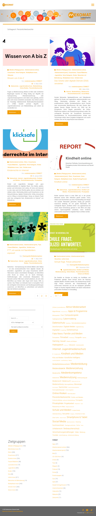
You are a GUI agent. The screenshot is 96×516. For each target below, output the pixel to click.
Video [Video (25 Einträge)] (77, 432)
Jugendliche (58, 75)
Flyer (39, 244)
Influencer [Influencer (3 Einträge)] (66, 345)
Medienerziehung (61, 272)
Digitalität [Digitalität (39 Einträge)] (56, 330)
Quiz (21, 167)
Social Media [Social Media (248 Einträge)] (59, 421)
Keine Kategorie (20, 72)
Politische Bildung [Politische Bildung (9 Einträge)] (57, 400)
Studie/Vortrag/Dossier (80, 179)
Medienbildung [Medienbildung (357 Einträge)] (79, 363)
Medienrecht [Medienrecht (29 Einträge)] (56, 381)
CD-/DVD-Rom (56, 456)
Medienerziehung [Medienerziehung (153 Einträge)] (74, 368)
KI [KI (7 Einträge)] (53, 354)
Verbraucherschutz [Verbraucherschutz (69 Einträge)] (71, 428)
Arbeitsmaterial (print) (61, 72)
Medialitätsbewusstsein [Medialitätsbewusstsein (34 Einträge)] (61, 364)
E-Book (54, 460)
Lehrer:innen (65, 259)
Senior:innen (11, 490)
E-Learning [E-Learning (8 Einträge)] (63, 330)
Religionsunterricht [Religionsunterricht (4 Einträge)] (70, 406)
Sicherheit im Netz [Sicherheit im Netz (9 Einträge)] (80, 414)
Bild (53, 453)
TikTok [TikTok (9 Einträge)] (78, 425)
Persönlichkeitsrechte (35, 88)
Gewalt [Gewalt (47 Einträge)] (63, 341)
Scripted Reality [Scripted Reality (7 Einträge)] (76, 410)
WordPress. (91, 512)
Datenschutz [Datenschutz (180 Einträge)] (58, 322)
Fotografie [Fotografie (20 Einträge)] (78, 337)
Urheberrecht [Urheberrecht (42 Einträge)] (57, 429)
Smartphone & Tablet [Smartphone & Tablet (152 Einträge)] (77, 417)
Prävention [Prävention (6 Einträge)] (77, 403)
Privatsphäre (38, 180)
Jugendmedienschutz (25, 86)
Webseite (10, 75)
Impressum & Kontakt (7, 511)
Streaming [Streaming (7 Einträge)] (78, 422)
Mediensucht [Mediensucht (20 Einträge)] (66, 381)
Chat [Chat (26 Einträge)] (62, 315)
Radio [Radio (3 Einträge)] (82, 403)
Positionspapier (57, 475)
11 (56, 296)
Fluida (85, 512)
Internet (68, 91)
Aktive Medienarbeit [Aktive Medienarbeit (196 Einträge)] (76, 307)
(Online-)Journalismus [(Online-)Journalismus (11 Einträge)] (58, 307)
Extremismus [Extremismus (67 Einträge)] (72, 330)
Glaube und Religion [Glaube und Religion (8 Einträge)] (71, 341)
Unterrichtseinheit (57, 488)
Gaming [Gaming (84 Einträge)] (55, 341)
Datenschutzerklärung (18, 511)
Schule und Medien (83, 274)
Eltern (26, 162)
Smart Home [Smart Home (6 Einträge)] (63, 417)
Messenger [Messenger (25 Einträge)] (78, 384)
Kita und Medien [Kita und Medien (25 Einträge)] (58, 357)
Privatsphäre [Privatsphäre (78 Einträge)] (57, 403)
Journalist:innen (12, 465)
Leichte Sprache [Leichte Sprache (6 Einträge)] (56, 360)
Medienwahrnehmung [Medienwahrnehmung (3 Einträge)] (75, 381)
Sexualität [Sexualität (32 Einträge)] (65, 414)
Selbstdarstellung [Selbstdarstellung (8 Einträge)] (57, 414)
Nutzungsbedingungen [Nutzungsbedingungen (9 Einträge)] (58, 390)
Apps (53, 444)
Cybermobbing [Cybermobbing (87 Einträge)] (69, 318)
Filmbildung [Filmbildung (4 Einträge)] (71, 337)
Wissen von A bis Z (15, 78)
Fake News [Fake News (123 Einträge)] (57, 333)
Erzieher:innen (12, 458)
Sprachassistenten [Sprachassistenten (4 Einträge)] (71, 421)
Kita (9, 474)
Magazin (55, 466)
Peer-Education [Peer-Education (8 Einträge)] (71, 393)
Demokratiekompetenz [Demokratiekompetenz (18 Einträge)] (79, 323)
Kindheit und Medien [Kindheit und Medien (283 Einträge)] (72, 353)
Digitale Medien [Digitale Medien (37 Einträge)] (69, 327)
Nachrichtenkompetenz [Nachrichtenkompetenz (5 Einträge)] (73, 387)
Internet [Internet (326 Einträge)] (56, 349)
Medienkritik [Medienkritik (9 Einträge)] (55, 377)
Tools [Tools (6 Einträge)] (82, 425)
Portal (54, 472)
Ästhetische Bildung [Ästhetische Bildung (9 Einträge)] (73, 435)
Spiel (53, 482)
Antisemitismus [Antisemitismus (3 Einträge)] (64, 311)
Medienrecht (85, 91)
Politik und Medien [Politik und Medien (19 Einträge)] (77, 397)
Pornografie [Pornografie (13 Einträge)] (79, 400)
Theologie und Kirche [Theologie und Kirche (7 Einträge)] (70, 425)
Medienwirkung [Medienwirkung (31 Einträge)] (58, 384)
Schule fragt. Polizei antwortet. (67, 262)
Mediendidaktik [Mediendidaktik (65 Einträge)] (58, 368)
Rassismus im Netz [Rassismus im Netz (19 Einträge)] (58, 406)
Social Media (85, 93)
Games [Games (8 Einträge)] (84, 337)
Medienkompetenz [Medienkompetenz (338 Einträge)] (71, 372)
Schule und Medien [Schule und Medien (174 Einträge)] (61, 410)
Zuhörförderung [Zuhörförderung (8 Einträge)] (63, 435)
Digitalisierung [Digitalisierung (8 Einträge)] (79, 326)
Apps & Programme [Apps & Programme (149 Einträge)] (77, 311)
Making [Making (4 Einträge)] (70, 360)
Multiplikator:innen (31, 72)
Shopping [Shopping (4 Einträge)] (72, 413)
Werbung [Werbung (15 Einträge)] (82, 432)
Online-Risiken (24, 88)
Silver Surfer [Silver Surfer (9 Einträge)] (55, 417)
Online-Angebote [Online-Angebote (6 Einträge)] (69, 390)
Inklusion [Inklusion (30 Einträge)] (72, 345)
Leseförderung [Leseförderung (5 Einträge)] (64, 360)
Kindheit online (60, 182)
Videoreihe (55, 491)
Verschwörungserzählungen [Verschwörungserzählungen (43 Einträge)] (63, 432)
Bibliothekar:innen (13, 449)
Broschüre (58, 259)
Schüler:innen (79, 78)
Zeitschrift (55, 497)
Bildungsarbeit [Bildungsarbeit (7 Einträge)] (56, 315)
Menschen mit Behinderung (16, 480)
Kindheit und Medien (83, 270)
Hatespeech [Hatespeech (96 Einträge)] (57, 345)
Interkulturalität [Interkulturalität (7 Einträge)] (80, 345)
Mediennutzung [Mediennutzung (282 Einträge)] (68, 377)
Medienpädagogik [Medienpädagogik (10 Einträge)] (82, 377)
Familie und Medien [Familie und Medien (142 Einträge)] (73, 333)
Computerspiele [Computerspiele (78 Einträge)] (71, 315)
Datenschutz (14, 86)
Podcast (54, 469)
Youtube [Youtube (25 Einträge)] (55, 435)
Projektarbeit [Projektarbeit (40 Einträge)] (69, 403)
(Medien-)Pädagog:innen (16, 70)
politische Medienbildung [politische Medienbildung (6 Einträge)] (69, 400)
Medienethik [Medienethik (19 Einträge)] (56, 373)
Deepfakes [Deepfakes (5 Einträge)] (68, 323)
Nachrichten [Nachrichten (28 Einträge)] (63, 387)
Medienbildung (37, 86)
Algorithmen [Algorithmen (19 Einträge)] (56, 311)
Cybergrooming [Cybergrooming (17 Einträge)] (57, 319)
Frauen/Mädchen (82, 72)
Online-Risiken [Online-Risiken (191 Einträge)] (59, 393)
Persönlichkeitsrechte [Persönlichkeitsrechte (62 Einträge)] (61, 397)
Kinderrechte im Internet (18, 170)
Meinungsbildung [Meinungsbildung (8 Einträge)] (68, 384)
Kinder (75, 75)
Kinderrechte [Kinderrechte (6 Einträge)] (57, 354)
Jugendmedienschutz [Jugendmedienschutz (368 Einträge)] (74, 349)
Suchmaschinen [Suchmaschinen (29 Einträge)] (58, 425)
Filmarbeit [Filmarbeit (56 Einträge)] (64, 337)
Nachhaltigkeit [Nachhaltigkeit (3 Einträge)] (55, 387)
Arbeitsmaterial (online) (32, 70)
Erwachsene (11, 72)
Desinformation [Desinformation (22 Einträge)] (57, 327)
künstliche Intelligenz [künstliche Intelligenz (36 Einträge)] (72, 357)
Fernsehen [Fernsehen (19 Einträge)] (55, 337)
